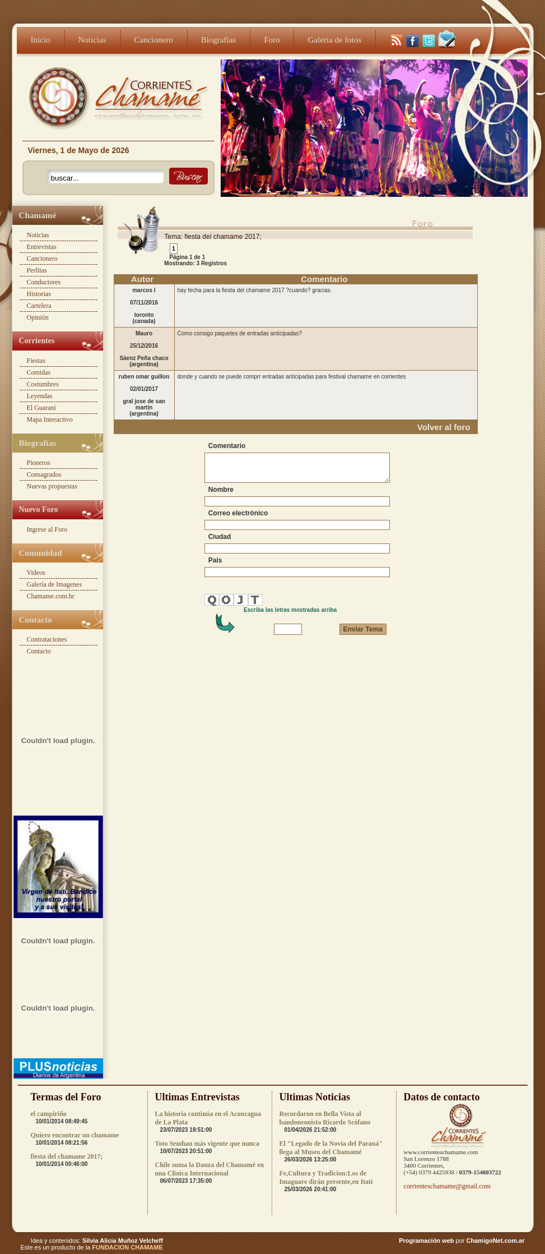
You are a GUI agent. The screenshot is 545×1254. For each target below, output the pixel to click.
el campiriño (49, 1114)
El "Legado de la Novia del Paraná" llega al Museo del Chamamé (331, 1148)
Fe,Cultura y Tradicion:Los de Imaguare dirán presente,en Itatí (326, 1177)
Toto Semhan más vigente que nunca (207, 1143)
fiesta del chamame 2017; (67, 1156)
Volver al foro (444, 427)
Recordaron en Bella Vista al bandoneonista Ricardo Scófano (325, 1118)
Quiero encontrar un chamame (75, 1135)
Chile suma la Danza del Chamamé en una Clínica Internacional (209, 1169)
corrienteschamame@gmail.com (447, 1186)
